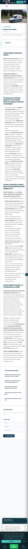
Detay (24, 541)
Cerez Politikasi (15, 536)
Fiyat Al (19, 2)
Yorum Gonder (9, 436)
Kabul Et (11, 541)
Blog (7, 6)
